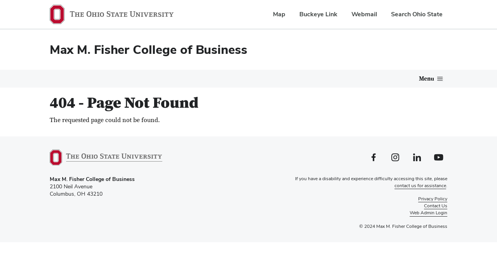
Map (279, 14)
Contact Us (435, 206)
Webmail (364, 14)
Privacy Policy (432, 199)
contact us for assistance (420, 186)
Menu (426, 79)
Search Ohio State (417, 14)
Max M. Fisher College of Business (148, 49)
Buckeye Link (318, 14)
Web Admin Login (428, 213)
